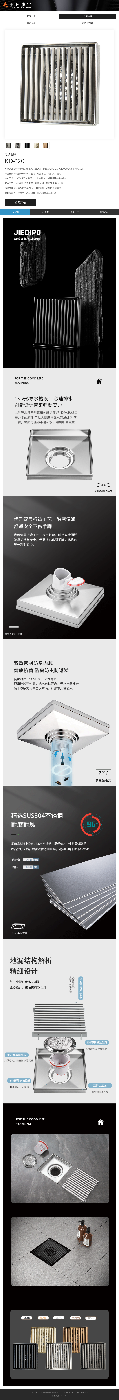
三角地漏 (31, 23)
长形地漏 (31, 16)
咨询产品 (20, 202)
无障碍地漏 (87, 23)
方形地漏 (87, 16)
